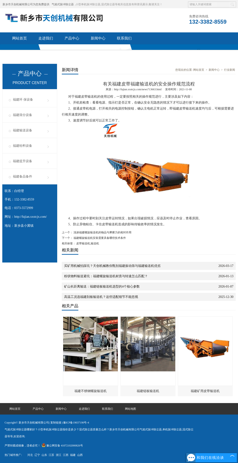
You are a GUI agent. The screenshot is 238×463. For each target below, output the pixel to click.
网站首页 (19, 38)
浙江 (58, 455)
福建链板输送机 (148, 391)
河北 (30, 455)
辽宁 (37, 455)
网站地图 (130, 408)
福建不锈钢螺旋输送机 (90, 391)
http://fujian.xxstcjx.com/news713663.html (138, 89)
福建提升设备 (22, 161)
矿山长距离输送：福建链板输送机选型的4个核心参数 (102, 286)
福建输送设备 (22, 130)
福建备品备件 (22, 176)
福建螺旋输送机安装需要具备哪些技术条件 (99, 238)
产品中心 (72, 38)
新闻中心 (98, 38)
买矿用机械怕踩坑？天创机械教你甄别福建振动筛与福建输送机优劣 (112, 266)
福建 (73, 455)
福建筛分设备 (22, 115)
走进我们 (45, 38)
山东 (44, 455)
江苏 (51, 455)
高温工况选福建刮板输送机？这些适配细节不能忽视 (101, 297)
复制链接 (55, 422)
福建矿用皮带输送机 (205, 391)
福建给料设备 (22, 145)
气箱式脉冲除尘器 (63, 4)
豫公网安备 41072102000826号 (62, 445)
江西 (65, 455)
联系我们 (124, 38)
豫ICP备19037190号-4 (76, 422)
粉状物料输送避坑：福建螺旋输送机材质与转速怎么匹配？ (106, 276)
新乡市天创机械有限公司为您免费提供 (26, 4)
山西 (80, 455)
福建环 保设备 (23, 99)
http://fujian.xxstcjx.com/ (30, 216)
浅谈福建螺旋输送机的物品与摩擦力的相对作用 (102, 232)
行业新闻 (229, 69)
